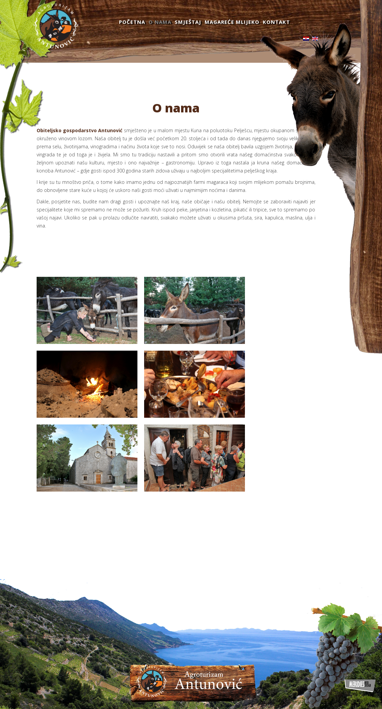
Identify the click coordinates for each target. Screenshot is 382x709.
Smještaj (188, 21)
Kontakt (276, 21)
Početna (132, 21)
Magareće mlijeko (232, 21)
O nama (159, 21)
